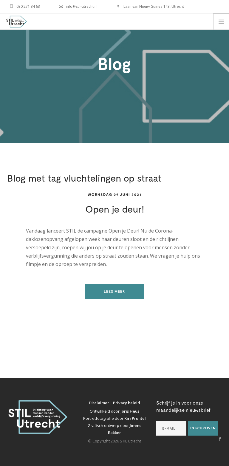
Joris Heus (129, 411)
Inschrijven (203, 428)
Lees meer (114, 291)
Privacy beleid (126, 402)
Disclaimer (99, 402)
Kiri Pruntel (135, 418)
